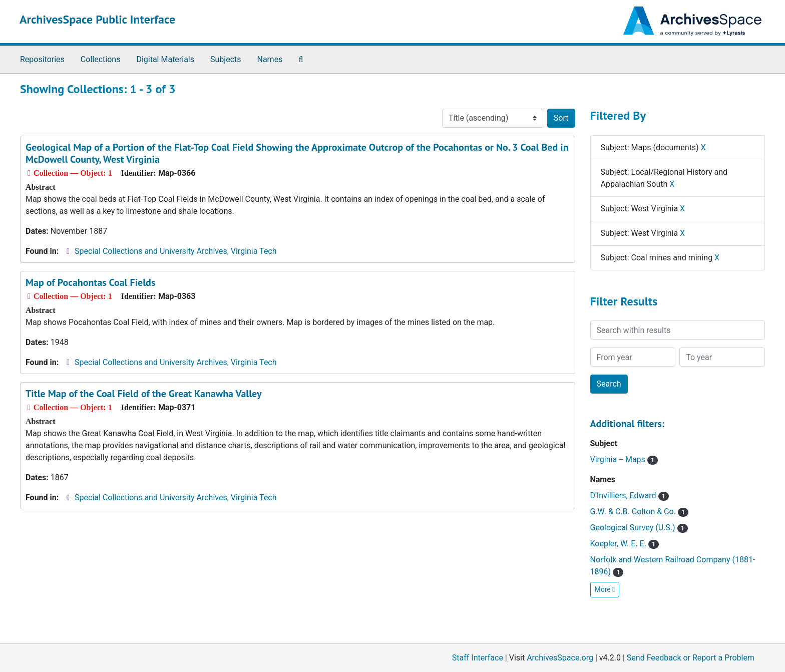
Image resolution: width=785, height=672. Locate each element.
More (605, 589)
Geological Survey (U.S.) (639, 527)
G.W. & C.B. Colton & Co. (639, 511)
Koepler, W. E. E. (624, 543)
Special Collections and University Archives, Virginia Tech (175, 251)
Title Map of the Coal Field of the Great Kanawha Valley (144, 393)
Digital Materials (165, 59)
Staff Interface (477, 657)
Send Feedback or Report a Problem (690, 657)
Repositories (42, 59)
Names (270, 59)
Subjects (225, 59)
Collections (101, 59)
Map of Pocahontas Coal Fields (90, 282)
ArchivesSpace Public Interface (97, 19)
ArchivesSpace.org (560, 657)
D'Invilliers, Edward (629, 495)
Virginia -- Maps (624, 459)
